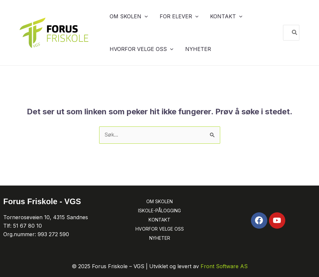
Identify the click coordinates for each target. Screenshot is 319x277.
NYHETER (159, 238)
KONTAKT (159, 219)
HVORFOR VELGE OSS (159, 229)
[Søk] (295, 32)
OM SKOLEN (159, 201)
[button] (141, 16)
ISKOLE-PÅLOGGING (159, 210)
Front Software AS (224, 266)
